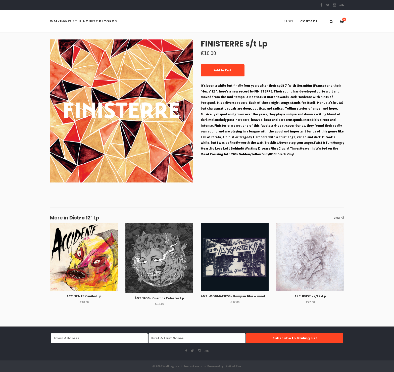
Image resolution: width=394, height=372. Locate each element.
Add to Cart (222, 70)
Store (289, 21)
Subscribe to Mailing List (294, 338)
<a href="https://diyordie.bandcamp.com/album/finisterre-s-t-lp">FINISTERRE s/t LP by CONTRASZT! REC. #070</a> (272, 177)
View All (339, 217)
